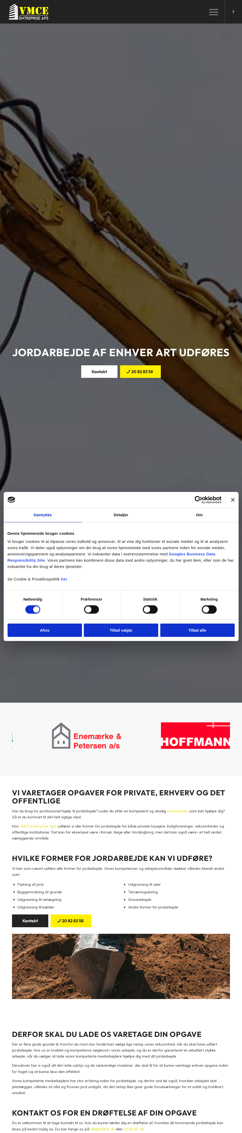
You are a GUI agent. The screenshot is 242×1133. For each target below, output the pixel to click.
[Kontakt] (99, 371)
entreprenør (177, 811)
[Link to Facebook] (233, 12)
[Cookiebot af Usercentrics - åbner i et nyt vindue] (198, 500)
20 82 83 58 (134, 1129)
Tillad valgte (121, 630)
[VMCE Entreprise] (28, 12)
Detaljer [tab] (121, 515)
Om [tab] (199, 515)
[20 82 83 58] (140, 371)
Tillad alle (197, 630)
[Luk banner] (233, 500)
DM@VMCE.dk (102, 1129)
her (64, 579)
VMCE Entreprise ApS (38, 826)
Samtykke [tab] (42, 515)
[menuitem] (211, 12)
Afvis (45, 630)
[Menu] (211, 12)
